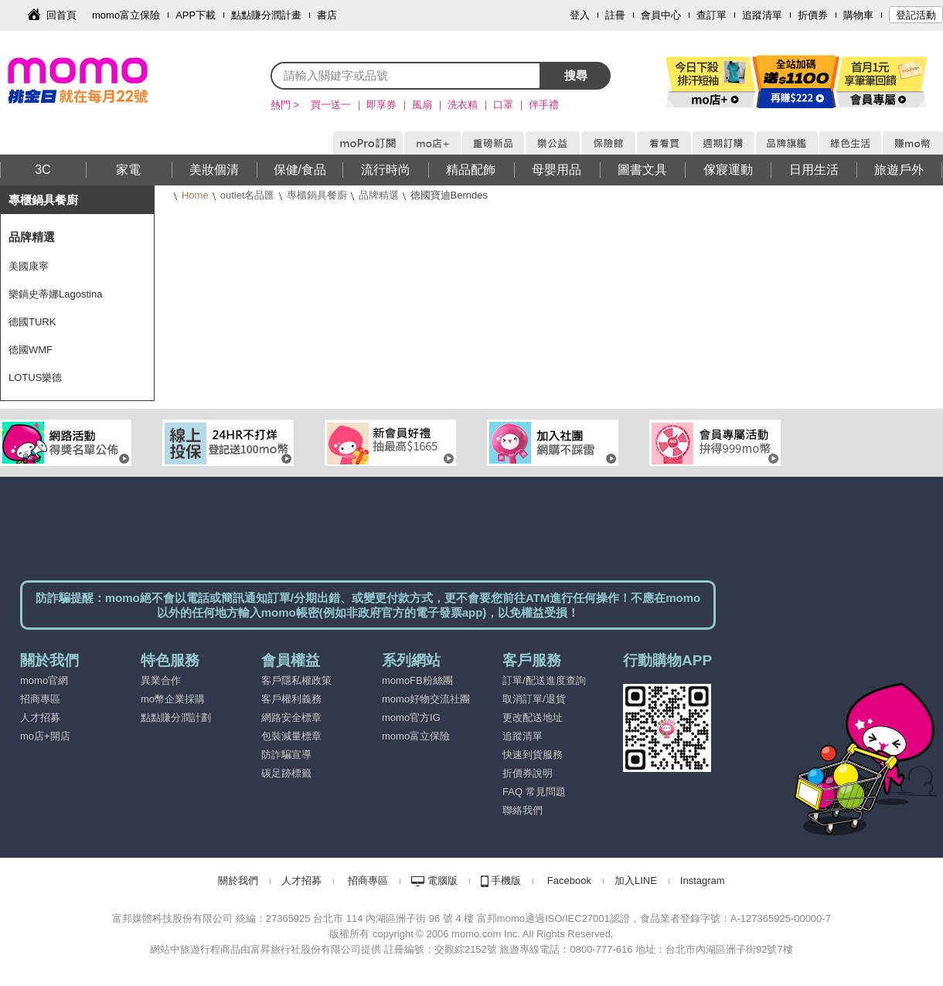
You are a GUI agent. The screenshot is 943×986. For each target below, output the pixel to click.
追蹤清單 (762, 15)
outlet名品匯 (247, 195)
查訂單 (711, 15)
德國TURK (32, 322)
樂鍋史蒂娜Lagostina (55, 294)
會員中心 (661, 15)
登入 (580, 15)
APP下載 (195, 15)
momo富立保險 (126, 15)
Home (195, 195)
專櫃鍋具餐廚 (317, 195)
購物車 (858, 15)
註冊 (615, 15)
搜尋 (575, 75)
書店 (327, 15)
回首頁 (61, 15)
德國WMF (31, 349)
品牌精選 (379, 195)
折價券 (813, 15)
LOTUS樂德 (35, 377)
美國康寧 (29, 266)
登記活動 (916, 15)
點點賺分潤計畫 (266, 15)
